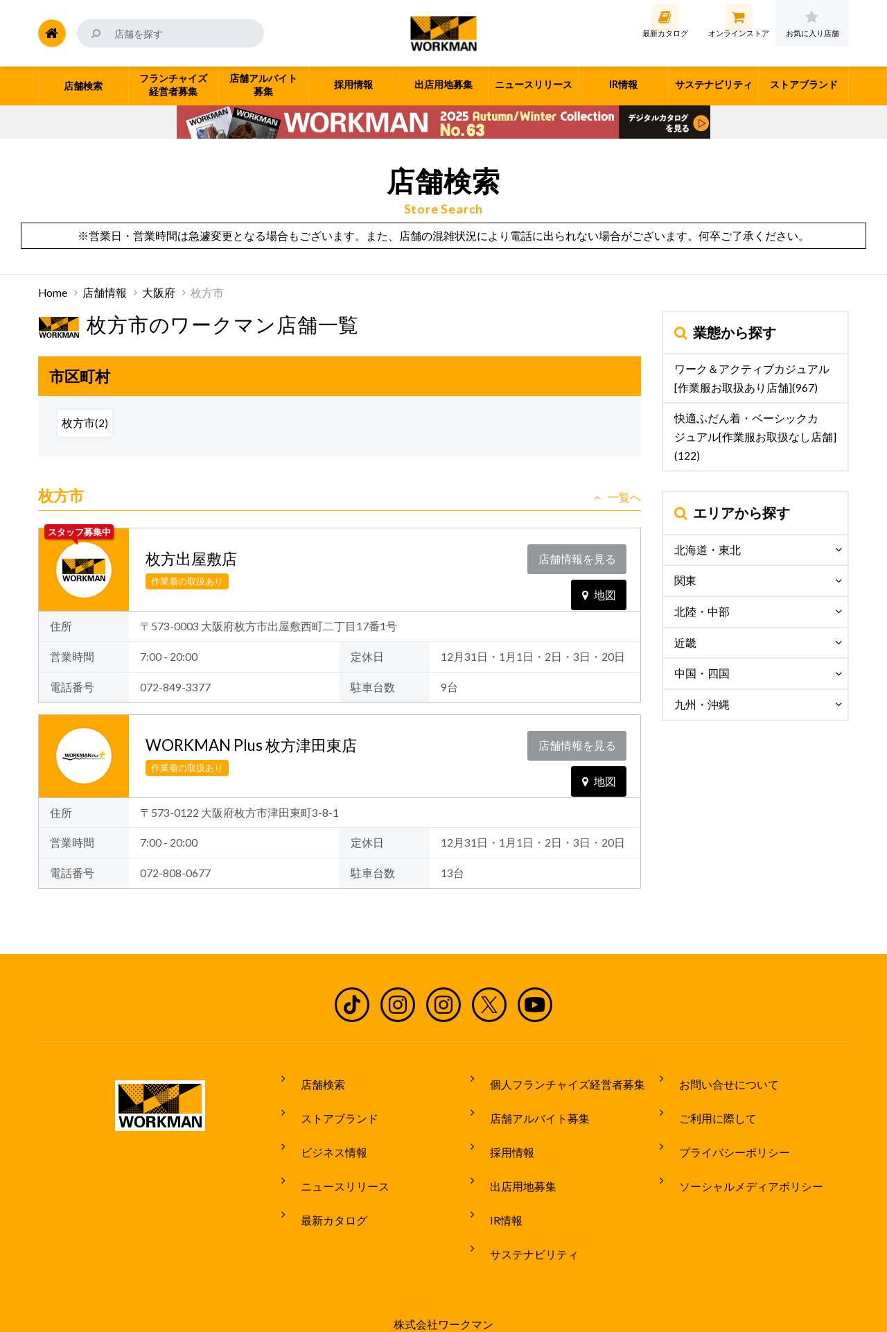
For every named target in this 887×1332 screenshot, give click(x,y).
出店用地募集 (513, 1156)
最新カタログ (324, 1183)
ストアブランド (330, 1105)
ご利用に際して (708, 1105)
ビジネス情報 (324, 1131)
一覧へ (617, 497)
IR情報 (496, 1183)
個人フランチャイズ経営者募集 (557, 1079)
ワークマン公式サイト (444, 33)
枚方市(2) (85, 423)
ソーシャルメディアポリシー (741, 1156)
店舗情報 (104, 292)
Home (52, 292)
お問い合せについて (719, 1079)
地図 (599, 584)
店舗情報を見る (580, 555)
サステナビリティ (524, 1208)
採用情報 (502, 1131)
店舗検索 (313, 1079)
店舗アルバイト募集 (530, 1105)
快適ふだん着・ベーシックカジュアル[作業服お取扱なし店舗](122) (755, 436)
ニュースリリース (335, 1156)
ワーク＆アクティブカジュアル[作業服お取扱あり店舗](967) (751, 378)
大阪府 (158, 292)
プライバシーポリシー (724, 1131)
